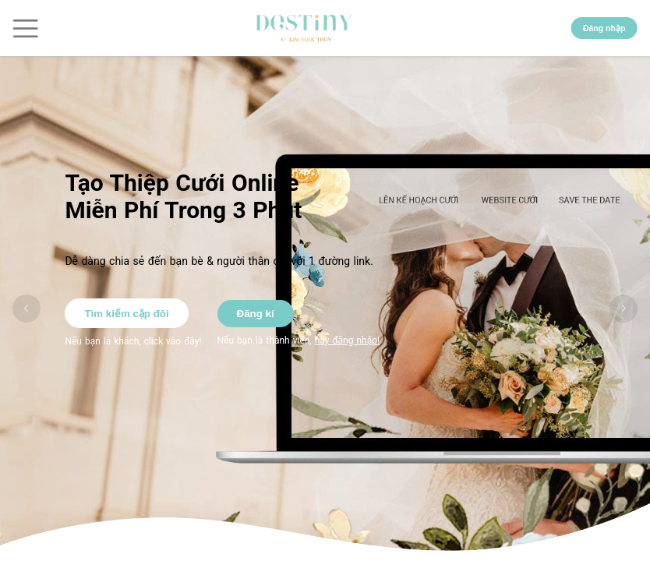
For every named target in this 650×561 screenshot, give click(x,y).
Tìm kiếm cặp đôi (126, 313)
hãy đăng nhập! (347, 340)
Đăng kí (255, 313)
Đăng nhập (604, 28)
